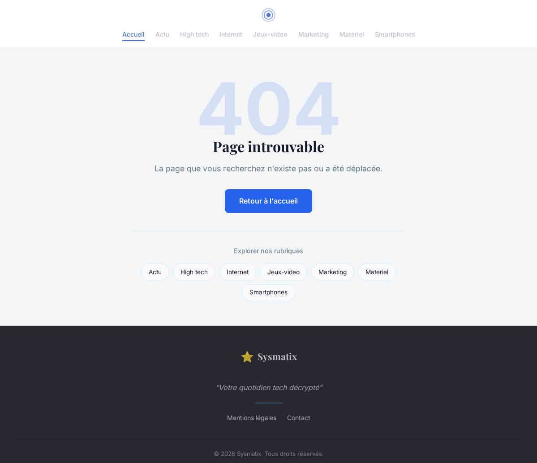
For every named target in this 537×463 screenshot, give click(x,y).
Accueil (133, 34)
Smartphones (395, 34)
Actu (162, 34)
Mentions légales (251, 417)
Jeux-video (270, 34)
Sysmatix (269, 356)
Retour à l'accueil (268, 200)
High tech (194, 34)
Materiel (351, 34)
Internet (230, 34)
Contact (298, 417)
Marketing (313, 34)
